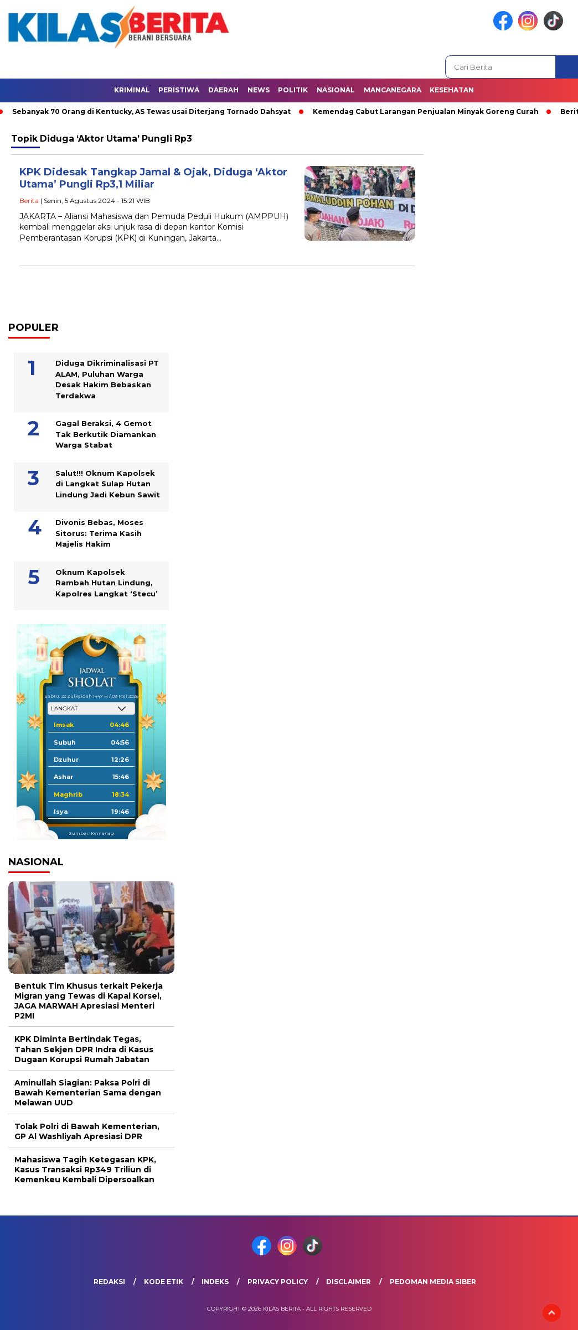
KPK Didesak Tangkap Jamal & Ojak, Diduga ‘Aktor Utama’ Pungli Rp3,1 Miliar (153, 178)
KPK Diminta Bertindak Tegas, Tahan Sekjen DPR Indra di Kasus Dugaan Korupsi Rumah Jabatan (83, 1049)
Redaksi (109, 1281)
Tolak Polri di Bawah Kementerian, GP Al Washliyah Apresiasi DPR (86, 1131)
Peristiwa (178, 90)
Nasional (336, 90)
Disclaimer (348, 1281)
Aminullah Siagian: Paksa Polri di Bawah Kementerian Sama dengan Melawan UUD (87, 1093)
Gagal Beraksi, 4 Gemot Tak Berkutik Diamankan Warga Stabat (105, 434)
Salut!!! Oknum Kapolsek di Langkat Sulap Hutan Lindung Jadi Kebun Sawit (107, 484)
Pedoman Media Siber (433, 1281)
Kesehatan (452, 90)
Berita (29, 200)
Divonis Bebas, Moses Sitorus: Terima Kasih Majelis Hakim (99, 533)
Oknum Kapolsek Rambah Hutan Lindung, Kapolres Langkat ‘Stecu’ (106, 583)
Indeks (215, 1281)
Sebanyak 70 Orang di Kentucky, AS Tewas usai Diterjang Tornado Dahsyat (151, 111)
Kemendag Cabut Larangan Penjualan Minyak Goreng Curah (426, 111)
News (258, 90)
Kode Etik (163, 1281)
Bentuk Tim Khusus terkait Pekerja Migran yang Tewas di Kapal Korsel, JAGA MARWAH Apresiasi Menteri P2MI (88, 1001)
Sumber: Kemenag (91, 833)
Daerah (223, 90)
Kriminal (132, 90)
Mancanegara (392, 90)
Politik (293, 90)
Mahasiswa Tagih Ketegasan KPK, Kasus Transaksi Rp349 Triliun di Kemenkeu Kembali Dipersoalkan (85, 1169)
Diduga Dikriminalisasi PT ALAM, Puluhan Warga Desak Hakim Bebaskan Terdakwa (107, 379)
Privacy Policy (277, 1281)
